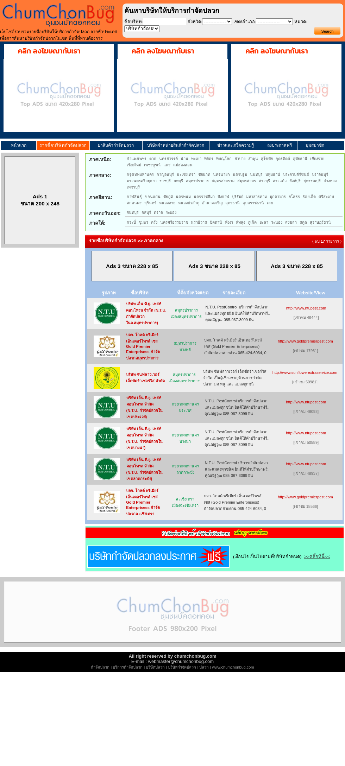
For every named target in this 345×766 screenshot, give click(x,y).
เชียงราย (317, 159)
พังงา (229, 222)
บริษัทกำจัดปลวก (182, 667)
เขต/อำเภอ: (244, 21)
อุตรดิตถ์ (283, 159)
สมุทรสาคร (246, 181)
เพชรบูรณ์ (152, 165)
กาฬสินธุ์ (134, 196)
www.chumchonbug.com (233, 667)
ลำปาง (239, 159)
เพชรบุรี (133, 187)
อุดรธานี (232, 203)
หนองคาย (167, 203)
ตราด (158, 212)
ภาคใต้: (97, 223)
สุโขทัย (267, 159)
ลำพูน (253, 159)
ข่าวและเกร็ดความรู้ (235, 145)
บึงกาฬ (223, 196)
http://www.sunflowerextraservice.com (304, 372)
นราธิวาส (199, 222)
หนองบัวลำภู (188, 203)
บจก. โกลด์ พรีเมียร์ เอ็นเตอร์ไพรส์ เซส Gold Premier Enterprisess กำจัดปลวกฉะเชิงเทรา (143, 502)
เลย (270, 203)
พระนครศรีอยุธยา (142, 181)
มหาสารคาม (256, 196)
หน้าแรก (18, 145)
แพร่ (166, 165)
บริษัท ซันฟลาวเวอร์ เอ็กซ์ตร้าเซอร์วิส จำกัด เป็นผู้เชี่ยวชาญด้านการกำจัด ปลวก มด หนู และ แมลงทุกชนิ (234, 377)
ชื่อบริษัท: (133, 21)
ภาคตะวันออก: (105, 213)
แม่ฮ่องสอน (183, 165)
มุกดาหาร (278, 196)
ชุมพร (143, 222)
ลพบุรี (178, 181)
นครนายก (221, 174)
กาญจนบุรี (165, 174)
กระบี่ (131, 222)
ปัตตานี (216, 222)
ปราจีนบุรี (320, 174)
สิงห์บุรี (295, 181)
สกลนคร (134, 203)
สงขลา (291, 222)
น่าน (184, 159)
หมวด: (300, 21)
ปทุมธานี (272, 174)
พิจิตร (208, 159)
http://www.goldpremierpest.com (305, 341)
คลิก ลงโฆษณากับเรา (49, 51)
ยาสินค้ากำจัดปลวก (116, 145)
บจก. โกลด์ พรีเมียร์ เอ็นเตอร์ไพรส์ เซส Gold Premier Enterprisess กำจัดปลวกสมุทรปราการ (143, 346)
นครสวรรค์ (168, 159)
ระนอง (276, 222)
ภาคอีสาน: (100, 197)
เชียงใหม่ (134, 165)
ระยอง (171, 212)
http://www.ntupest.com (306, 308)
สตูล (303, 222)
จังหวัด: (195, 21)
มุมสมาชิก (315, 145)
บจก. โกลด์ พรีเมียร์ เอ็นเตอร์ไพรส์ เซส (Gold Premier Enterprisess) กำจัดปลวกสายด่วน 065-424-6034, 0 (235, 346)
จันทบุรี (133, 212)
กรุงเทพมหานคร (140, 174)
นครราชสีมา (204, 196)
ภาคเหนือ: (100, 159)
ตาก (152, 159)
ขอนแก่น (153, 196)
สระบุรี (264, 181)
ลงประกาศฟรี (279, 145)
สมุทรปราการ (197, 181)
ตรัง (154, 222)
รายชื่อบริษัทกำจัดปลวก (63, 145)
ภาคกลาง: (100, 175)
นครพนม (183, 196)
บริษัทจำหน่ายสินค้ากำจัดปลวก (175, 145)
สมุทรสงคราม (223, 181)
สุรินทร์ (150, 203)
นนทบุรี (256, 174)
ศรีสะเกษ (326, 196)
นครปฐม (240, 174)
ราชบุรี (165, 181)
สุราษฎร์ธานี (320, 222)
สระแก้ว (280, 181)
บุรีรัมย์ (237, 196)
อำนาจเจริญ (212, 203)
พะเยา (196, 159)
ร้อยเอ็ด (309, 196)
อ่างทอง (330, 181)
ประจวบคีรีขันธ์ (296, 174)
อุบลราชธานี (253, 203)
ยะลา (263, 222)
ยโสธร (294, 196)
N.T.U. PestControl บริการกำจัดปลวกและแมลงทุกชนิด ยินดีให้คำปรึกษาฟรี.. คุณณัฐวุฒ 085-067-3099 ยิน (237, 313)
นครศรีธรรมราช (174, 222)
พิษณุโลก (224, 159)
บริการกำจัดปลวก (128, 667)
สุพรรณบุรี (312, 181)
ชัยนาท (204, 174)
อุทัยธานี (300, 159)
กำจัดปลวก (100, 667)
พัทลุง (240, 222)
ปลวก (204, 667)
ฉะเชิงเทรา (186, 174)
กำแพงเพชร (136, 159)
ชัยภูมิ (168, 196)
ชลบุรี (146, 212)
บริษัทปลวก (155, 667)
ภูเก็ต (252, 222)
